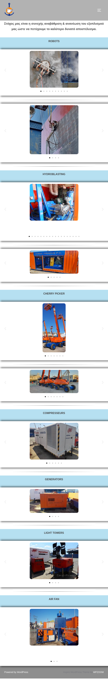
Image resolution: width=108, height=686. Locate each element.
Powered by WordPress (16, 679)
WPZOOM (98, 679)
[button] (5, 77)
